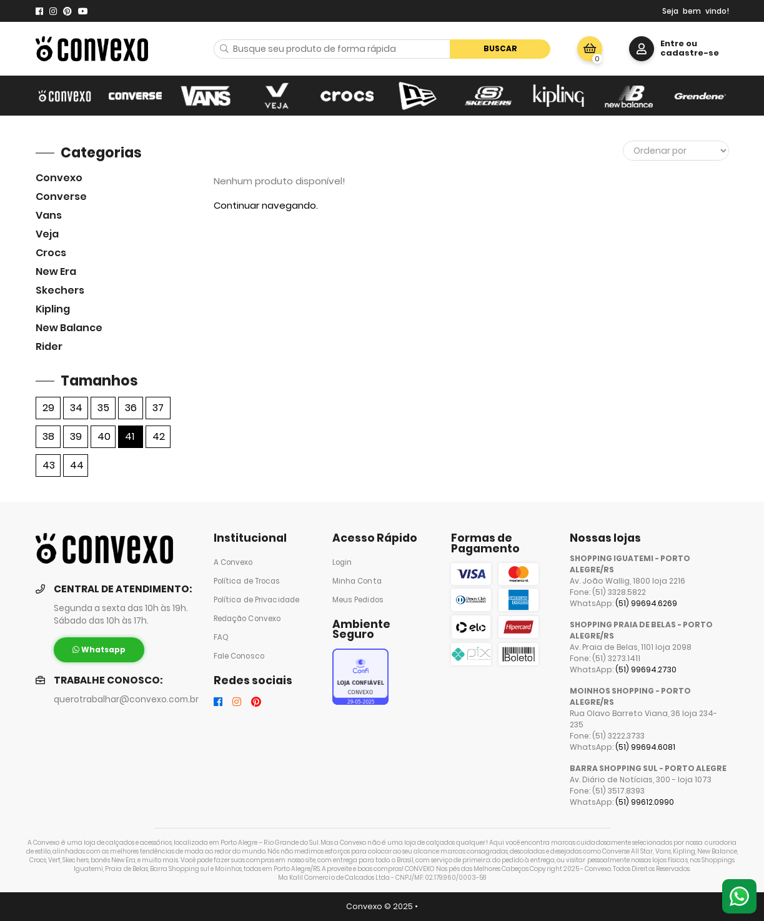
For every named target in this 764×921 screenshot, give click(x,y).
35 (103, 408)
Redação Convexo (247, 619)
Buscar (500, 48)
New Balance (69, 328)
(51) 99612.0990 (644, 802)
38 (48, 436)
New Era (56, 271)
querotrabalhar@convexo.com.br (126, 699)
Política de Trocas (247, 581)
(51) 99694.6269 (646, 603)
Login (342, 562)
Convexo (59, 178)
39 (76, 436)
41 (129, 436)
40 (104, 436)
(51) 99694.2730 (646, 669)
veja (47, 234)
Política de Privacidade (257, 600)
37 (158, 408)
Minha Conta (357, 581)
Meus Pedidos (358, 600)
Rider (49, 346)
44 (77, 465)
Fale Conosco (239, 656)
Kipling (53, 309)
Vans (49, 215)
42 (158, 436)
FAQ (221, 637)
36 (131, 408)
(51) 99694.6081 (645, 747)
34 (76, 408)
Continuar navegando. (266, 205)
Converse (61, 196)
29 (48, 408)
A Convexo (233, 562)
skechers (60, 290)
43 (48, 465)
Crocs (51, 253)
